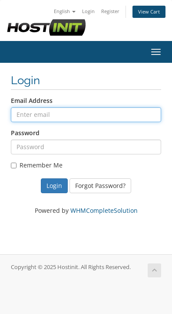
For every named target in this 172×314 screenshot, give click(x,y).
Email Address (32, 100)
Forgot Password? (100, 185)
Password (25, 133)
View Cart (149, 11)
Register (110, 11)
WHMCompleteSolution (104, 210)
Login (88, 11)
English (65, 11)
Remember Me (37, 165)
